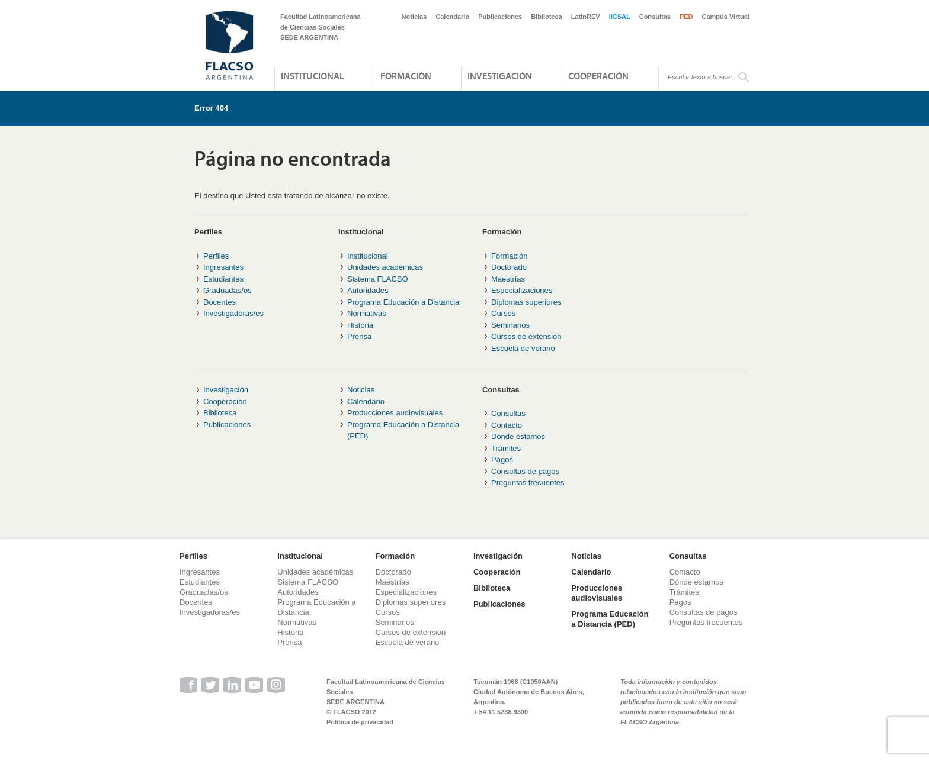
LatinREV (585, 16)
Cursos (503, 313)
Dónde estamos (518, 436)
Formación (405, 76)
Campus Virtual (726, 16)
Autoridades (367, 290)
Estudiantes (223, 279)
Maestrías (508, 279)
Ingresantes (223, 267)
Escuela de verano (523, 348)
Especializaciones (521, 290)
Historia (360, 325)
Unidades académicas (385, 267)
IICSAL (619, 16)
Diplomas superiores (526, 302)
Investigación (499, 76)
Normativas (366, 313)
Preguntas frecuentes (528, 482)
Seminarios (510, 325)
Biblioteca (546, 16)
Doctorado (509, 267)
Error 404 (211, 108)
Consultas (655, 16)
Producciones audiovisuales (395, 412)
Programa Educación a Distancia (403, 302)
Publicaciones (500, 16)
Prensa (359, 336)
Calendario (452, 16)
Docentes (219, 302)
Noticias (414, 16)
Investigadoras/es (233, 313)
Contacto (506, 425)
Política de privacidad (359, 721)
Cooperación (598, 76)
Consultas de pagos (525, 471)
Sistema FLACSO (377, 279)
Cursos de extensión (526, 336)
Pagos (502, 459)
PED (686, 16)
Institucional (312, 76)
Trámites (506, 448)
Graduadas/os (227, 290)
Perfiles (216, 255)
